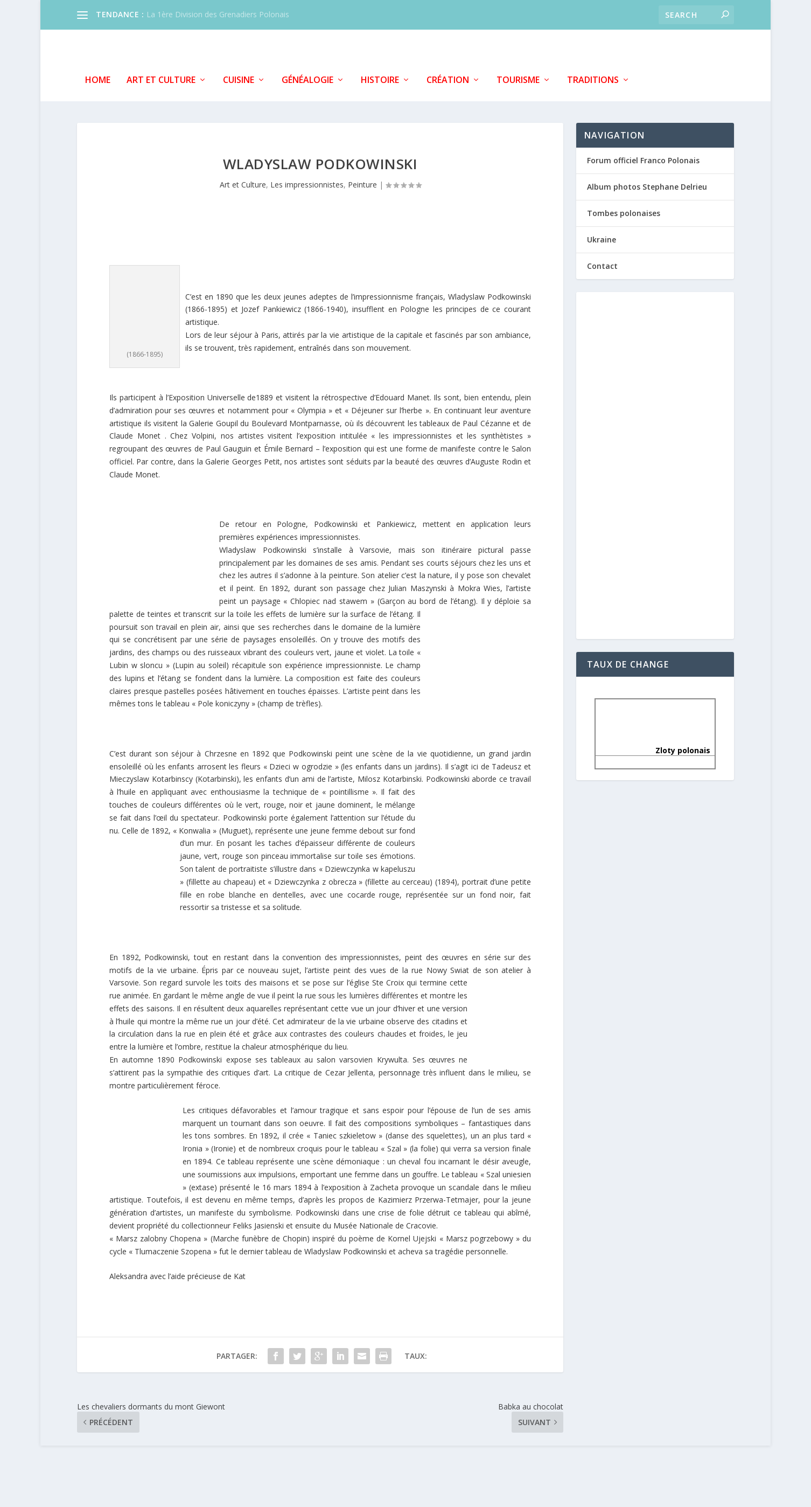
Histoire (380, 78)
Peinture (362, 182)
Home (97, 78)
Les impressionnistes (307, 182)
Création (448, 78)
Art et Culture (161, 78)
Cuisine (238, 78)
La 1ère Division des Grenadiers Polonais (217, 14)
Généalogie (307, 78)
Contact (602, 264)
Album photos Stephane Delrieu (647, 184)
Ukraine (601, 237)
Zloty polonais (654, 748)
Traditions (593, 78)
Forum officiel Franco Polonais (643, 157)
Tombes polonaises (623, 210)
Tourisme (518, 78)
